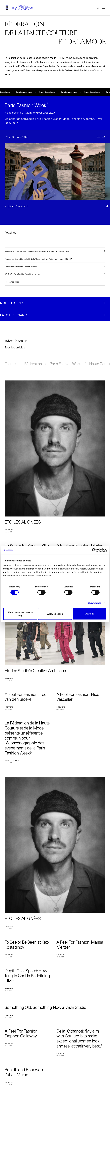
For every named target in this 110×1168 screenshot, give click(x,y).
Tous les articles (15, 347)
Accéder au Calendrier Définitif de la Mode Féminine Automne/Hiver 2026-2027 (38, 258)
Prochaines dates (12, 281)
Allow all (90, 614)
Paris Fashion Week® (70, 70)
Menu (102, 8)
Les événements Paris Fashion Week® (21, 266)
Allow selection (55, 614)
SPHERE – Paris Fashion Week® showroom (23, 274)
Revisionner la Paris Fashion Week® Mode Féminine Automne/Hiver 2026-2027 (38, 251)
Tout (8, 363)
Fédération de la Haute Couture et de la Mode (32, 58)
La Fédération (30, 363)
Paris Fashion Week (65, 363)
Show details (94, 603)
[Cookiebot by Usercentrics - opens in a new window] (94, 550)
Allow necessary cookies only (20, 614)
